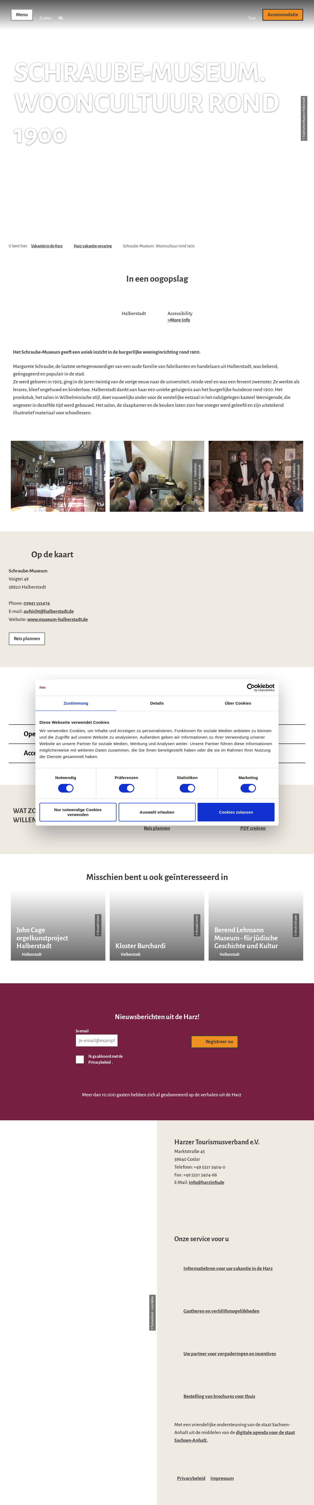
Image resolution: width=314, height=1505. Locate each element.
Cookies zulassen (236, 812)
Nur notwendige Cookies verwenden (78, 812)
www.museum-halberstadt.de (57, 619)
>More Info (179, 320)
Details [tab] (157, 703)
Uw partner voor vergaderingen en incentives (229, 1353)
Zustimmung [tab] (76, 703)
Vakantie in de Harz (47, 246)
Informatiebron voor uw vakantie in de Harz (228, 1268)
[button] (252, 15)
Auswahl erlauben (157, 812)
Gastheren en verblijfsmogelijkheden (221, 1311)
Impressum (222, 1478)
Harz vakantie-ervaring (93, 246)
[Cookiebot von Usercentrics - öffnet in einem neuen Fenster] (251, 687)
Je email (82, 1031)
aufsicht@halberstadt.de (49, 611)
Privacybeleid (191, 1478)
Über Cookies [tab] (238, 703)
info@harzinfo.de (206, 1182)
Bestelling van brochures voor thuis (219, 1396)
